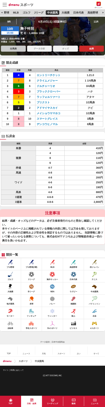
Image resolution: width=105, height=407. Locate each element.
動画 (73, 403)
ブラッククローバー (48, 91)
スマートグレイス (47, 118)
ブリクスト (43, 102)
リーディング (52, 403)
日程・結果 (31, 403)
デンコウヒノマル (47, 124)
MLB (16, 12)
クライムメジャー (47, 80)
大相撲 (65, 12)
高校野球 (93, 12)
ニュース (94, 403)
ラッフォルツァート (48, 96)
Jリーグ (38, 12)
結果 (91, 48)
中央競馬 (52, 12)
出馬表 (13, 48)
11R (96, 21)
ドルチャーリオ (46, 86)
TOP (10, 403)
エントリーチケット (48, 75)
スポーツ (23, 361)
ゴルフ (26, 12)
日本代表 (78, 12)
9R (9, 21)
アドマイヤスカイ (47, 107)
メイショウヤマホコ (48, 113)
